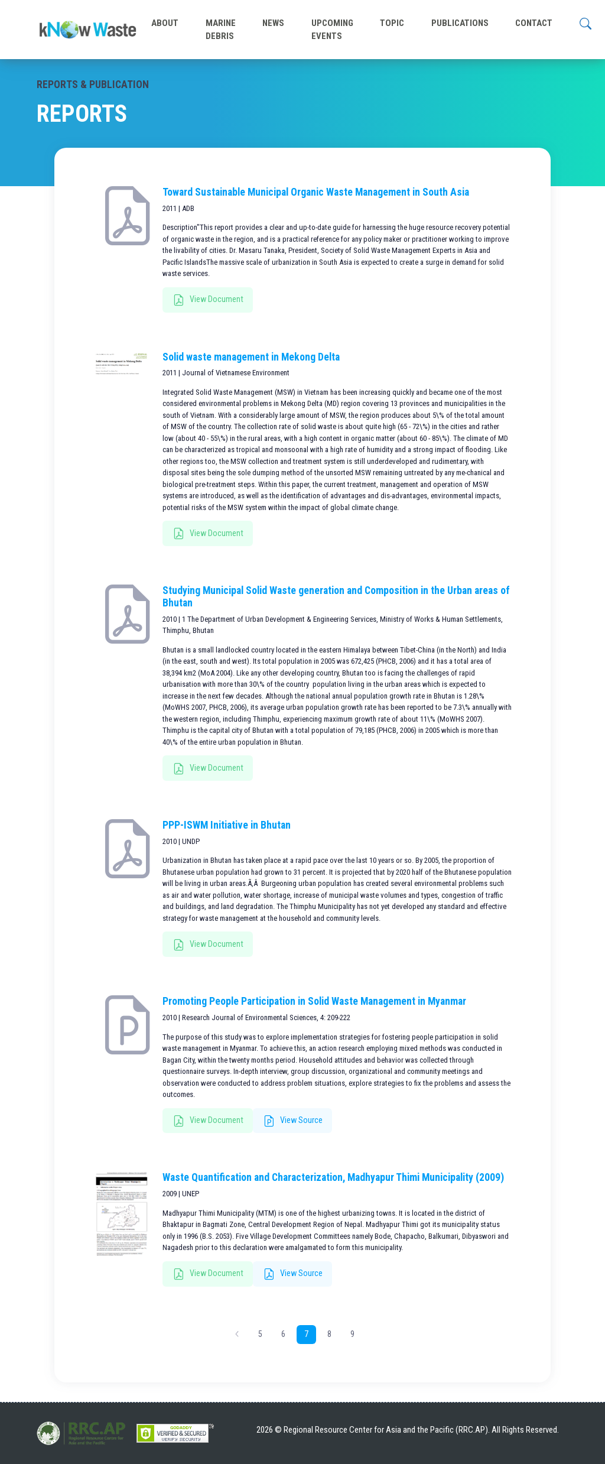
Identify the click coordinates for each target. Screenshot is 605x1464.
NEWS (273, 23)
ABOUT (164, 23)
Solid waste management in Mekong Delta (251, 357)
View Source (293, 1121)
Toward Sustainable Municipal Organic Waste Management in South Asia (315, 192)
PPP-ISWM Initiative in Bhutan (226, 825)
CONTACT (533, 23)
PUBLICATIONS (460, 23)
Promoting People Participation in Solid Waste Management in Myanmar (314, 1001)
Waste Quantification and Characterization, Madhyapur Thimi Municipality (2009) (333, 1177)
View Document (208, 300)
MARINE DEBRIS (221, 29)
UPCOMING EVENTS (332, 29)
